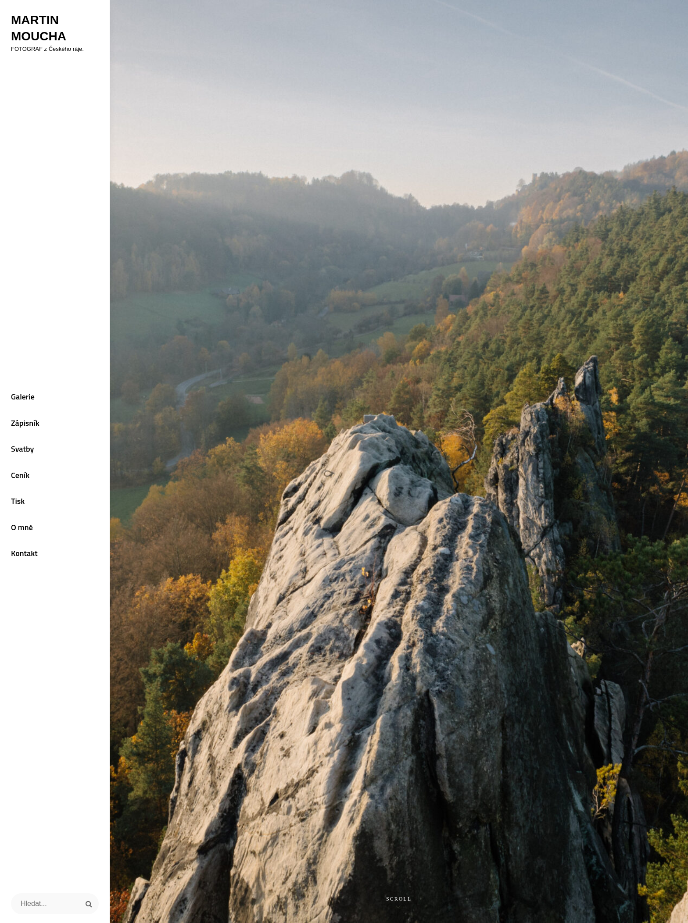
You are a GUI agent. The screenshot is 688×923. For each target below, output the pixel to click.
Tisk (18, 501)
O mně (22, 527)
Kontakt (24, 553)
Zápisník (25, 423)
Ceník (20, 475)
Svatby (22, 449)
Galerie (23, 397)
